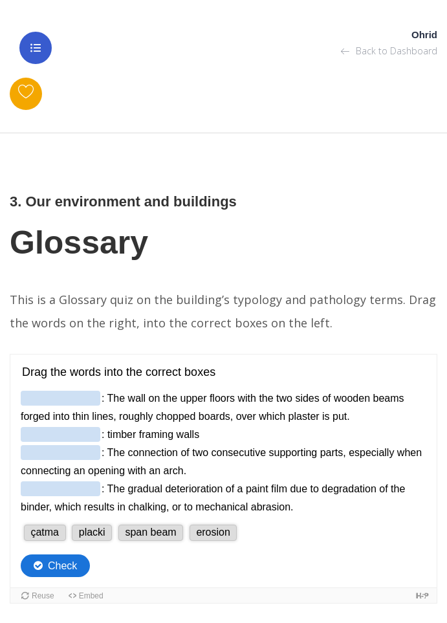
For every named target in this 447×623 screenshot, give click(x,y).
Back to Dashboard (389, 51)
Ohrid (424, 34)
